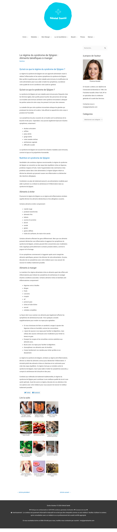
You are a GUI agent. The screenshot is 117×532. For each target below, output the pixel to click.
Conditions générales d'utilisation (64, 513)
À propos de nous (82, 513)
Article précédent (24, 496)
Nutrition (22, 61)
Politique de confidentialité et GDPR (40, 513)
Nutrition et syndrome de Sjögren (37, 161)
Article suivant (65, 496)
